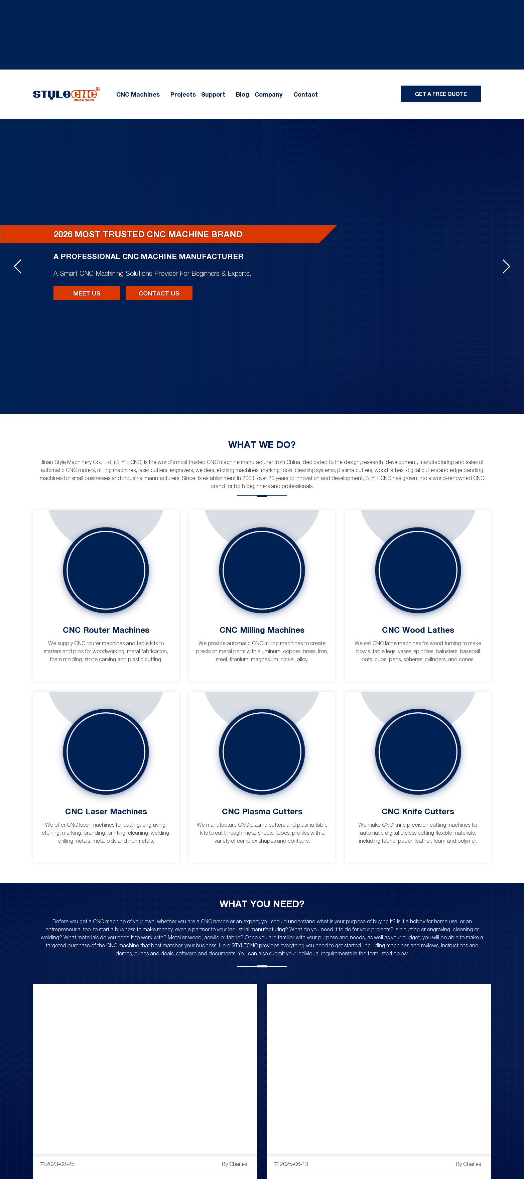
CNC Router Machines (106, 629)
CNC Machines (138, 94)
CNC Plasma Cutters (262, 811)
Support (213, 94)
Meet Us (86, 293)
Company (269, 94)
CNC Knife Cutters (418, 811)
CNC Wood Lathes (418, 629)
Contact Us (159, 293)
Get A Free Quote (441, 94)
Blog (242, 94)
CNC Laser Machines (106, 811)
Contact (305, 94)
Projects (183, 94)
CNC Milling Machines (262, 629)
